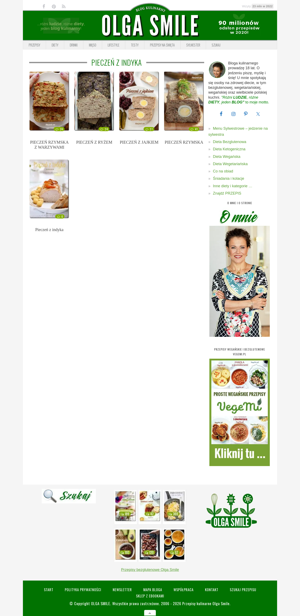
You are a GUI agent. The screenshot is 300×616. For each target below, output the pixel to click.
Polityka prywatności (83, 589)
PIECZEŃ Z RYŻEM (94, 142)
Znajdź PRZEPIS (227, 193)
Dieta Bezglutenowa (229, 142)
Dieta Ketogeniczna (229, 149)
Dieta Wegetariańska (230, 164)
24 (59, 129)
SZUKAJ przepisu (243, 589)
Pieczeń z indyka (49, 229)
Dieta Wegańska (226, 157)
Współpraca (184, 589)
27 (149, 129)
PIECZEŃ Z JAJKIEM (139, 142)
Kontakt (211, 589)
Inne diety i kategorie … (232, 186)
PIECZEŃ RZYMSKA (184, 142)
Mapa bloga (152, 589)
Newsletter (122, 589)
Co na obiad (223, 171)
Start (48, 589)
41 (194, 129)
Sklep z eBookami (150, 595)
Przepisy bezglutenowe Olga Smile (150, 570)
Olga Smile (100, 603)
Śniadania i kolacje (228, 178)
